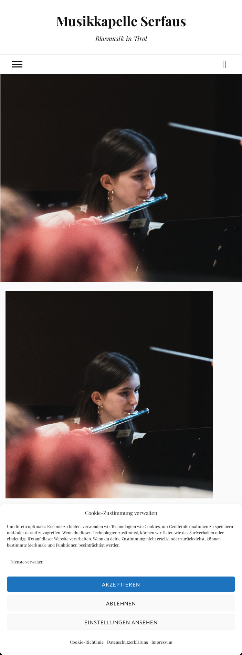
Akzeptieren (121, 584)
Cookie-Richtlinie (87, 642)
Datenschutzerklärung (127, 642)
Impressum (161, 642)
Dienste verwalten (26, 561)
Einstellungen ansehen (121, 622)
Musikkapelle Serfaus (121, 21)
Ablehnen (121, 603)
